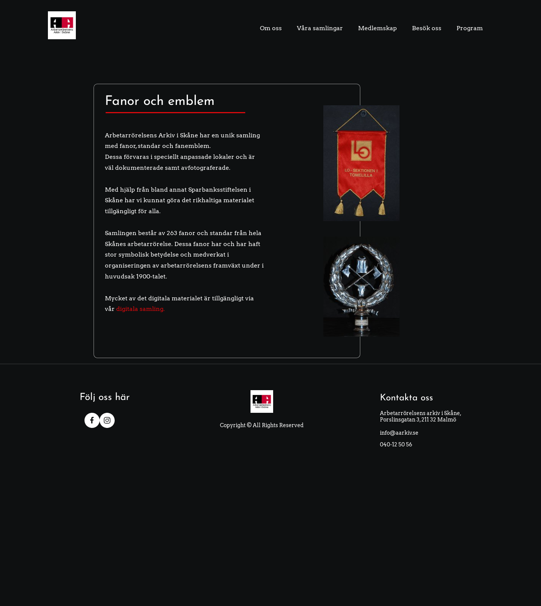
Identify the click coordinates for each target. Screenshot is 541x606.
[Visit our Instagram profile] (107, 420)
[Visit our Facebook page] (92, 420)
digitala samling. (140, 308)
